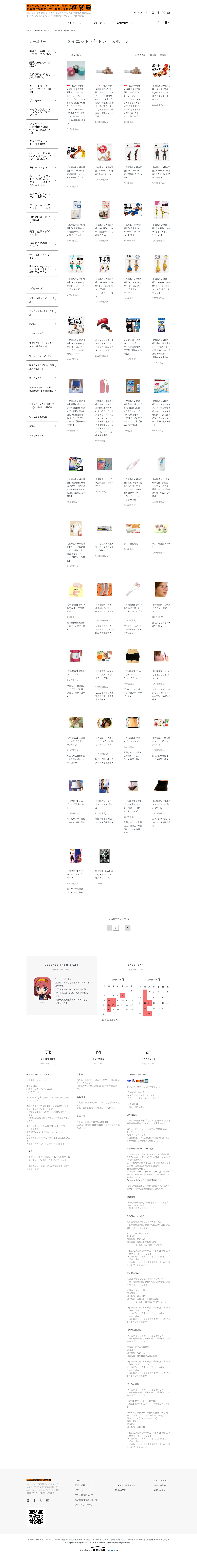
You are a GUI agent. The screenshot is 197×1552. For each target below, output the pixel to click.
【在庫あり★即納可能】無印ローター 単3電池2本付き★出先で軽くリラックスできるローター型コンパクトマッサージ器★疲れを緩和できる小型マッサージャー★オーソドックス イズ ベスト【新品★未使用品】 (104, 418)
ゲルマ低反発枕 (131, 543)
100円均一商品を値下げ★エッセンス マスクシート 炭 (104, 874)
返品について (94, 1489)
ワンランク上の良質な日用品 (39, 315)
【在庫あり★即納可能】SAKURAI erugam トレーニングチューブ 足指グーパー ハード (133, 286)
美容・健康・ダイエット (45, 30)
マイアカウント (140, 12)
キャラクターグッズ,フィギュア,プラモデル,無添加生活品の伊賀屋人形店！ (102, 1539)
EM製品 (33, 328)
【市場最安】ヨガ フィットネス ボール (103, 804)
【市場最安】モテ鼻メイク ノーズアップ (161, 608)
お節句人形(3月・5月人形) (40, 244)
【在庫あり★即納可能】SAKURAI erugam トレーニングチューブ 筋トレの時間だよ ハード (76, 347)
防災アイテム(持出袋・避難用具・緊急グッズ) (40, 387)
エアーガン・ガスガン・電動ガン (39, 195)
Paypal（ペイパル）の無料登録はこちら (145, 1179)
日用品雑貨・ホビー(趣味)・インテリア (40, 220)
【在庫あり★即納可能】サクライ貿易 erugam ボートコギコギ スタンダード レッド (161, 92)
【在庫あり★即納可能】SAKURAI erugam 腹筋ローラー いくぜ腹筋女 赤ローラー (76, 174)
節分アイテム (37, 401)
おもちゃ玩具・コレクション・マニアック (39, 112)
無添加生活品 (67, 1536)
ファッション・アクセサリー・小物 (39, 207)
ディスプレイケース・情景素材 (39, 143)
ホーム (29, 30)
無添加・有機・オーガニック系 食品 (40, 52)
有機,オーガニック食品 (81, 1536)
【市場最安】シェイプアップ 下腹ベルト (76, 804)
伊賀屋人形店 (65, 999)
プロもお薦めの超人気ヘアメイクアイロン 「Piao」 (104, 547)
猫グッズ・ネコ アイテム (40, 370)
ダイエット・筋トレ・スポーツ (71, 30)
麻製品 (33, 464)
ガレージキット (38, 167)
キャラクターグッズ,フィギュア (40, 1536)
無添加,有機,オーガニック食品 (40, 301)
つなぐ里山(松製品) (40, 454)
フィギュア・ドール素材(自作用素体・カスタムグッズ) (39, 128)
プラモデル (35, 100)
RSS (127, 1489)
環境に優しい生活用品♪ (39, 64)
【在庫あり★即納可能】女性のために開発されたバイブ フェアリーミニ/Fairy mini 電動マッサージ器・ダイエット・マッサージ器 (133, 489)
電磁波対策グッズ (117, 1536)
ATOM (134, 1489)
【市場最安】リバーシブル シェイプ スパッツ (76, 874)
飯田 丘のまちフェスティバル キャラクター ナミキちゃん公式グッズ (40, 180)
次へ (127, 927)
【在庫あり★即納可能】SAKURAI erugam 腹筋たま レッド (104, 170)
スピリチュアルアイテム (100, 1536)
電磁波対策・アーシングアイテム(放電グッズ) (40, 353)
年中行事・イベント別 (39, 256)
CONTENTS (122, 23)
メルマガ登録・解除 (134, 1484)
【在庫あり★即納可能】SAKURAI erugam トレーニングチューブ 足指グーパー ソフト (161, 286)
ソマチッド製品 (38, 338)
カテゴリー (72, 23)
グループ (97, 23)
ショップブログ (132, 1479)
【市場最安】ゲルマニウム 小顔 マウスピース (76, 608)
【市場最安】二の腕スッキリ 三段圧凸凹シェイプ (76, 741)
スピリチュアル (38, 475)
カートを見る (162, 1484)
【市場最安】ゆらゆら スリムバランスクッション (161, 741)
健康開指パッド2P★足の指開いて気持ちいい (104, 482)
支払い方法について (97, 1494)
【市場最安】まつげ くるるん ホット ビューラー (161, 674)
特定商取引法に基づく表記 (100, 1499)
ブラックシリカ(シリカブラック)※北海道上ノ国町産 (40, 440)
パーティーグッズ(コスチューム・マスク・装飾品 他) (40, 156)
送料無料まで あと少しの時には (40, 76)
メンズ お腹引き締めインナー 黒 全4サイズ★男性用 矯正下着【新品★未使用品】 (133, 347)
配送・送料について (97, 1484)
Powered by (98, 1545)
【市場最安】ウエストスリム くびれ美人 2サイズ (161, 804)
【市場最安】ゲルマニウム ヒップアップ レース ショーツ (133, 674)
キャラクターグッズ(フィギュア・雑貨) (40, 89)
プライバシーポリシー (98, 1504)
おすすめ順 (140, 55)
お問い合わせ (162, 1489)
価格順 (153, 55)
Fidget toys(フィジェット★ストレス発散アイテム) (40, 269)
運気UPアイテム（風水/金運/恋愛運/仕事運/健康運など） (40, 419)
